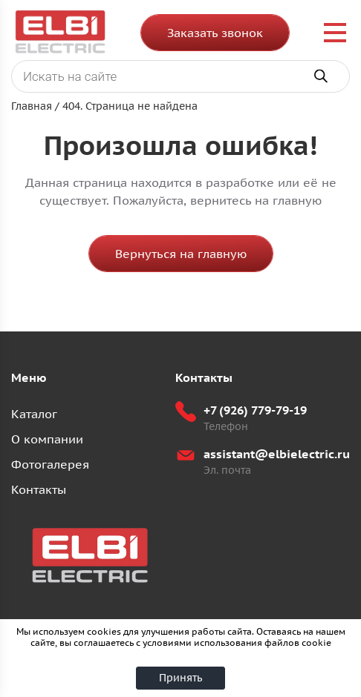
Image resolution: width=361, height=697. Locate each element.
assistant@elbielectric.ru (277, 453)
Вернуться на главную (181, 253)
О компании (47, 439)
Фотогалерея (50, 464)
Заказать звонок (215, 32)
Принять (180, 677)
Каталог (34, 413)
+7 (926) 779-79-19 (255, 410)
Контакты (38, 489)
